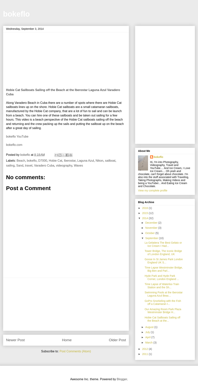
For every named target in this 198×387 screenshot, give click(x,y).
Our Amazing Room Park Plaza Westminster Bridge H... (163, 311)
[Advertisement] (66, 304)
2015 (145, 213)
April (148, 337)
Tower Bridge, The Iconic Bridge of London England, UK (163, 252)
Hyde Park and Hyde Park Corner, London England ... (162, 277)
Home (67, 340)
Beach (21, 160)
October (150, 233)
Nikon (99, 160)
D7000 (42, 160)
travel (28, 165)
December (151, 222)
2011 (145, 354)
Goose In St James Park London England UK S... (164, 261)
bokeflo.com (14, 144)
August (149, 327)
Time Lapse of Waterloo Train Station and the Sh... (162, 286)
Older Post (117, 340)
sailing (10, 165)
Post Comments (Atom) (75, 351)
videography (64, 165)
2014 (145, 218)
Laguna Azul (85, 160)
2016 (145, 208)
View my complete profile (152, 190)
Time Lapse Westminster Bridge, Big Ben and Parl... (164, 269)
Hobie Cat (55, 160)
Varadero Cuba (44, 165)
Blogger (122, 379)
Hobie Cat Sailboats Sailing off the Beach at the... (162, 319)
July (148, 332)
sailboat (110, 160)
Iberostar (70, 160)
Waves (78, 165)
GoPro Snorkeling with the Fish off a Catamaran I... (163, 302)
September (152, 238)
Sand (19, 165)
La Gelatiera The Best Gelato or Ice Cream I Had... (163, 244)
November (151, 227)
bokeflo (16, 14)
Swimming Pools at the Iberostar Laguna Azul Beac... (164, 294)
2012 (145, 348)
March (149, 342)
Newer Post (15, 340)
